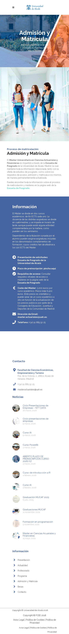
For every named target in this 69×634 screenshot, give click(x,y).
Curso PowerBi (30, 445)
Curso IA (27, 432)
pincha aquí (50, 268)
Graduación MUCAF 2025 (36, 497)
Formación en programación (38, 522)
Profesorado (23, 570)
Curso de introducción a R (36, 472)
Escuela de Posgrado (29, 283)
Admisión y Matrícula (28, 581)
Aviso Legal (18, 620)
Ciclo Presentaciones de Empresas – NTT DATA (35, 406)
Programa (22, 576)
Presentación (24, 560)
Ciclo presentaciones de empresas (35, 419)
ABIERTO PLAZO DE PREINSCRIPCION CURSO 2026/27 (36, 459)
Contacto (22, 592)
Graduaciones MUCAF (34, 509)
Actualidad (23, 565)
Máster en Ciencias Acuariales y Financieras (39, 534)
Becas (20, 586)
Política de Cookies (35, 620)
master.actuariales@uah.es (32, 317)
